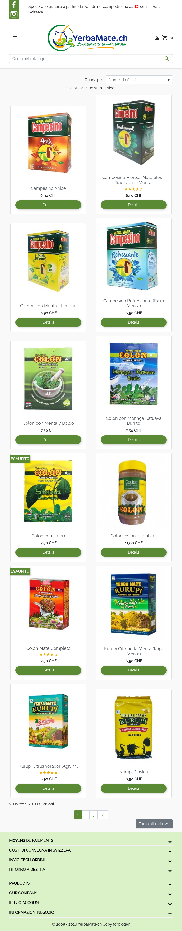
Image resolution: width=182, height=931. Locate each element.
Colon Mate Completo (48, 648)
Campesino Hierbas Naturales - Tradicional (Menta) (133, 180)
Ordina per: (94, 80)
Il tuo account (25, 903)
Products (19, 883)
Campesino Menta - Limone (48, 305)
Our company (23, 893)
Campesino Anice (48, 188)
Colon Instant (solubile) (134, 535)
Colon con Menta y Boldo (48, 423)
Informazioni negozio (31, 912)
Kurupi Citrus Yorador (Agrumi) (48, 766)
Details (48, 205)
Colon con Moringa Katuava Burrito (134, 421)
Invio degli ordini (27, 860)
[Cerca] (91, 58)
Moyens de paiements (31, 840)
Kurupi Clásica (133, 771)
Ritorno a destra (27, 869)
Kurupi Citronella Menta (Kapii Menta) (134, 651)
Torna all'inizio (154, 824)
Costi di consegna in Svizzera (40, 850)
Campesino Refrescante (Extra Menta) (133, 303)
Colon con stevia (48, 535)
